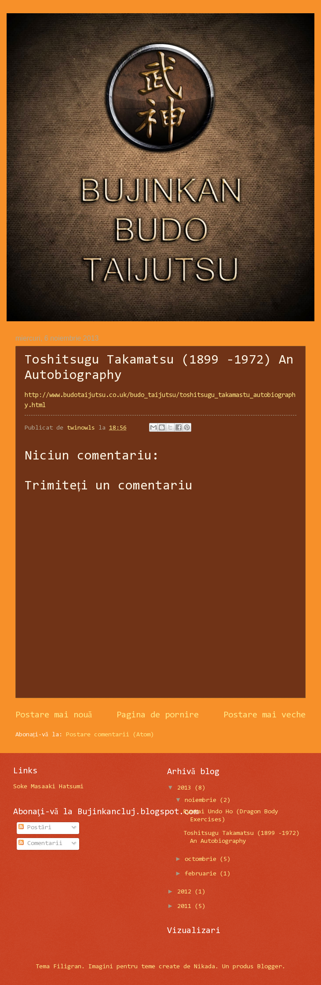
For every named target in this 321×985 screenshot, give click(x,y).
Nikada (204, 966)
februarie (202, 874)
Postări (34, 827)
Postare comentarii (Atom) (110, 734)
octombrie (202, 859)
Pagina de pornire (158, 715)
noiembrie (202, 800)
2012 (186, 892)
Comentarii (40, 843)
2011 (186, 906)
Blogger (269, 966)
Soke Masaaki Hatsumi (48, 786)
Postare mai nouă (53, 715)
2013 (186, 788)
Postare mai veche (264, 715)
